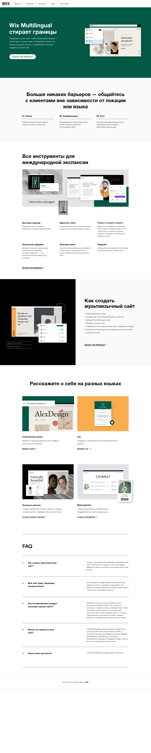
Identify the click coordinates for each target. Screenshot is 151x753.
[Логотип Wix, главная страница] (6, 3)
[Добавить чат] (84, 448)
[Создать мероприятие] (87, 516)
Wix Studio (64, 4)
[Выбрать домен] (29, 448)
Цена (53, 4)
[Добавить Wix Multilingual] (22, 56)
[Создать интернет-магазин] (34, 516)
